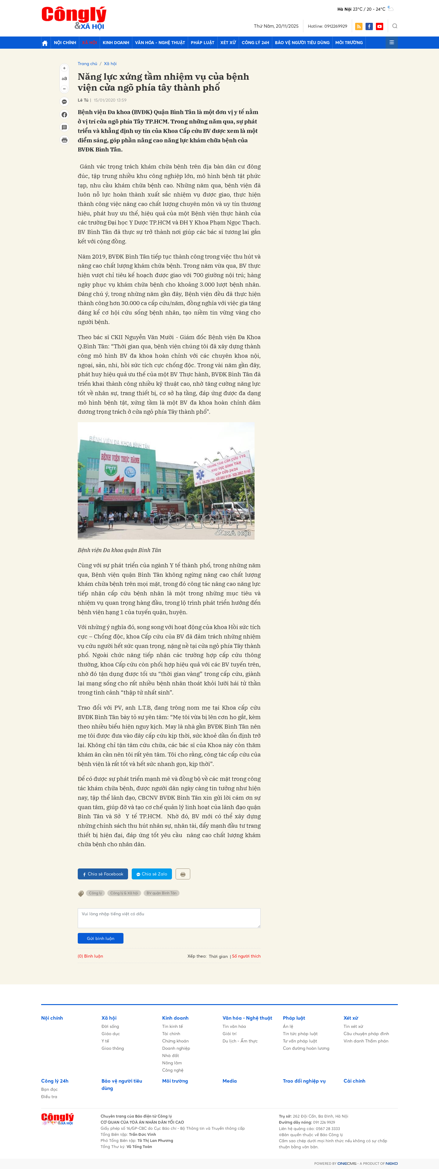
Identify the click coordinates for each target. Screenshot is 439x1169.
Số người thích (246, 956)
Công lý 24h (232, 42)
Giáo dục (111, 1033)
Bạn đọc (49, 1089)
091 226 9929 (325, 1122)
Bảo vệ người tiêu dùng (275, 42)
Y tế (105, 1040)
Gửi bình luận (100, 938)
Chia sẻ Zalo (152, 873)
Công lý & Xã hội (124, 893)
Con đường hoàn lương (306, 1048)
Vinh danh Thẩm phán (366, 1040)
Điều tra (49, 1096)
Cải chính (355, 1081)
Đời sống (110, 1026)
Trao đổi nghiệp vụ (304, 1081)
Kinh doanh (109, 42)
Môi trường (318, 42)
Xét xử (208, 42)
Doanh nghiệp (176, 1048)
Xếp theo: (196, 956)
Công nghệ (173, 1070)
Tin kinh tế (172, 1026)
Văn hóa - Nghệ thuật (149, 42)
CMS (346, 1164)
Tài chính (171, 1033)
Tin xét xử (353, 1026)
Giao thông (113, 1048)
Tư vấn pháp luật (300, 1040)
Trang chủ (87, 63)
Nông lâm (172, 1062)
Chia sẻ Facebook (103, 873)
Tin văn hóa (234, 1026)
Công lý (95, 893)
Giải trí (230, 1033)
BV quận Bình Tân (162, 893)
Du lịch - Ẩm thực (240, 1040)
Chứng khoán (175, 1040)
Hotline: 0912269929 (327, 26)
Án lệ (288, 1026)
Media (230, 1081)
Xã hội (85, 42)
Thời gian (218, 956)
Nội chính (63, 42)
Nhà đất (170, 1055)
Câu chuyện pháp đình (366, 1033)
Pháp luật (186, 42)
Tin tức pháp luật (300, 1033)
